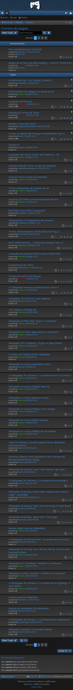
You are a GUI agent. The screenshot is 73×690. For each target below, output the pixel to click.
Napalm (21, 157)
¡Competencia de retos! (20, 264)
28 (64, 107)
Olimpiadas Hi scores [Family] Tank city (29, 386)
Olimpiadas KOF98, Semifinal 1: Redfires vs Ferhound (36, 573)
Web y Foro (20, 54)
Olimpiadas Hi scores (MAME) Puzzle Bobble (32, 431)
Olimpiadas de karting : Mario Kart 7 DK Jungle (32, 516)
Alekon (20, 448)
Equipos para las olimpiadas (23, 597)
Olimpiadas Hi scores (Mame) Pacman (28, 397)
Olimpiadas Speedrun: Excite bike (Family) (30, 629)
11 (67, 293)
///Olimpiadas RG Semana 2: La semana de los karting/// (38, 480)
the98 (20, 472)
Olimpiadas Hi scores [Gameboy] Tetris (29, 364)
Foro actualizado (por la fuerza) (24, 49)
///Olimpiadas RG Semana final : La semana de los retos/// (39, 539)
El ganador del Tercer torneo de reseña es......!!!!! (33, 154)
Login (15, 17)
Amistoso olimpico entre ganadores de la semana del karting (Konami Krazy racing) (36, 458)
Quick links (3, 13)
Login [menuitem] (66, 13)
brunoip (21, 367)
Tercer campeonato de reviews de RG (28, 188)
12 (71, 293)
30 (71, 107)
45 (67, 118)
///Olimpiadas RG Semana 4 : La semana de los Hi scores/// (39, 375)
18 (67, 139)
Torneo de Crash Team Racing (24, 276)
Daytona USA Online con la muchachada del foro (33, 199)
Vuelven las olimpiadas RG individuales (28, 608)
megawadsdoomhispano (27, 126)
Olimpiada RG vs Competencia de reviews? (31, 220)
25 (61, 237)
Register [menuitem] (71, 13)
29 (67, 107)
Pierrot (20, 301)
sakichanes (22, 52)
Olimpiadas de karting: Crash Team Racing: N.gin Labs (36, 469)
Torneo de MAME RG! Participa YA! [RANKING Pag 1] (36, 133)
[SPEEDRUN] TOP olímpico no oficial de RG (31, 91)
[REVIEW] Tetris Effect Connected (26, 210)
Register (24, 17)
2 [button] (38, 37)
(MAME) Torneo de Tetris (22, 123)
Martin (20, 136)
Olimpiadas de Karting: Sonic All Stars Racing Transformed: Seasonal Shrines (39, 551)
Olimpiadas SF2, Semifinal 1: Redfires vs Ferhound (34, 563)
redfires (21, 94)
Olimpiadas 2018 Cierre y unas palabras (29, 298)
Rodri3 (20, 632)
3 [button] (42, 37)
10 (64, 293)
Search (5, 17)
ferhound (21, 104)
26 (64, 237)
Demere (21, 147)
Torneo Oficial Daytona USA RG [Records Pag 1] (34, 231)
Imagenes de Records (20, 101)
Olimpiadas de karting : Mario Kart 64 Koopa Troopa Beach (39, 505)
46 (71, 118)
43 (61, 118)
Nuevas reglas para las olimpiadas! (26, 528)
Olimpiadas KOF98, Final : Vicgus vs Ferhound (32, 320)
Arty (31, 684)
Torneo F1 (14, 144)
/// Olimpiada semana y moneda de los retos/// (33, 287)
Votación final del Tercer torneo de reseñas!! (32, 165)
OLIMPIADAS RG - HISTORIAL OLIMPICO (30, 80)
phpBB (28, 681)
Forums (7, 13)
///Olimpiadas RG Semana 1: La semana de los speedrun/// (39, 619)
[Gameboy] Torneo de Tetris (23, 112)
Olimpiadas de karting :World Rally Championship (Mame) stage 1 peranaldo (38, 493)
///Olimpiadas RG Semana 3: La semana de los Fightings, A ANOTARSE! (39, 584)
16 (61, 139)
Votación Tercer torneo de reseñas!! (27, 176)
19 (71, 139)
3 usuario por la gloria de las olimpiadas (29, 354)
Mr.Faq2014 (22, 213)
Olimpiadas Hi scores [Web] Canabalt (28, 420)
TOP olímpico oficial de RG (22, 309)
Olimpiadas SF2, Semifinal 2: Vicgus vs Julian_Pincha (35, 343)
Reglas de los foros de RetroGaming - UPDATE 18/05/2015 (40, 62)
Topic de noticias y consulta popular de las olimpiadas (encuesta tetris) (36, 444)
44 (64, 118)
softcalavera (22, 223)
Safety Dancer (23, 268)
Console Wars (23, 622)
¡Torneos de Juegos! (14, 28)
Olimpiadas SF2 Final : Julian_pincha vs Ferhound (33, 331)
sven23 (20, 483)
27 (61, 107)
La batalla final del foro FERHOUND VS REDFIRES (34, 253)
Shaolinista (22, 83)
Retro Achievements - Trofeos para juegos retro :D (35, 242)
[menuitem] (70, 22)
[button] (45, 38)
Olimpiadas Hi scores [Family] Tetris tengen (31, 408)
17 (64, 139)
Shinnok (21, 65)
